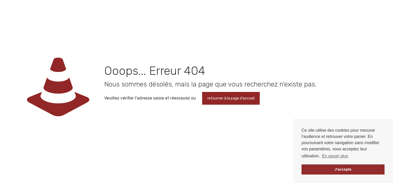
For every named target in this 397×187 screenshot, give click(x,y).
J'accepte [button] (342, 169)
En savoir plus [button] (335, 156)
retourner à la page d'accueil (231, 98)
